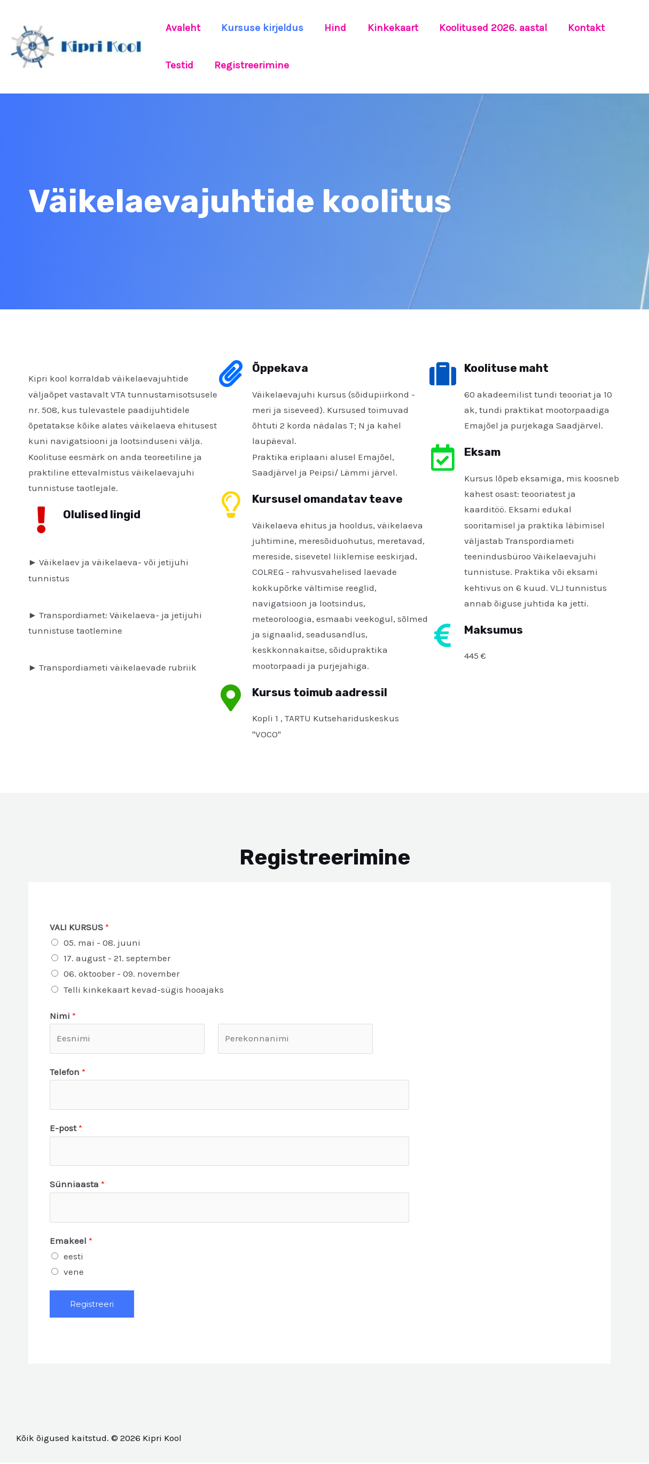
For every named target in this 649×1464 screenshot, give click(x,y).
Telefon (67, 1072)
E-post (66, 1129)
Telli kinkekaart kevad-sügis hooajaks (144, 989)
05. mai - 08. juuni (102, 942)
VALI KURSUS (79, 927)
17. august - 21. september (117, 958)
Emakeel (71, 1242)
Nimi (63, 1015)
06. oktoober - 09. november (121, 973)
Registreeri (92, 1306)
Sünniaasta (77, 1185)
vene (74, 1273)
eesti (73, 1257)
